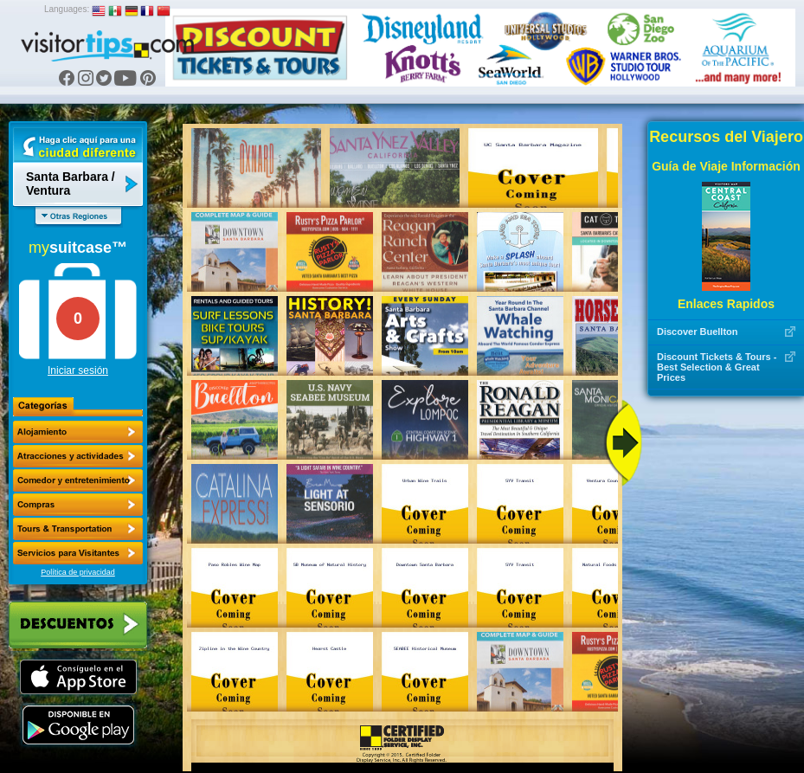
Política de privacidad (78, 572)
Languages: (66, 9)
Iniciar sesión (78, 370)
